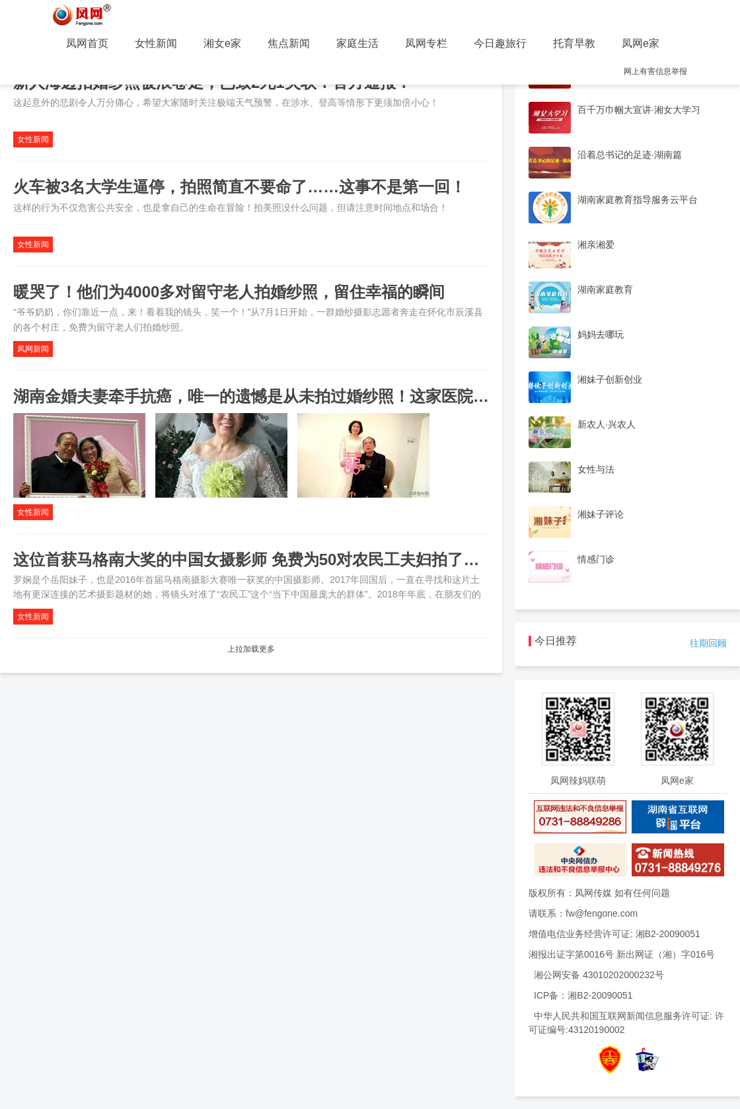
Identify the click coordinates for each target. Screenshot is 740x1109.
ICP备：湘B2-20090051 (583, 995)
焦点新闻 (289, 43)
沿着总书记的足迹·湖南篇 (629, 154)
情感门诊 (595, 559)
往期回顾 (708, 643)
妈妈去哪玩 (600, 334)
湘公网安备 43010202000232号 (599, 975)
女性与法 (595, 469)
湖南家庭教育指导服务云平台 (637, 199)
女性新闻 (156, 43)
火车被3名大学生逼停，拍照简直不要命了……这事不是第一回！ (239, 187)
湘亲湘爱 (595, 244)
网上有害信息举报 (655, 71)
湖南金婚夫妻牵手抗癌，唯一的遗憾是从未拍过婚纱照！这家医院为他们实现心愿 (298, 396)
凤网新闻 (33, 349)
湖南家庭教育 (605, 289)
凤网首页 (87, 43)
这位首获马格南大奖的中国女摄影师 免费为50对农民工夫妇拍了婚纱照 (262, 559)
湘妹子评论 (600, 514)
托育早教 (574, 43)
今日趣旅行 (500, 43)
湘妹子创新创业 (609, 379)
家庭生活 (357, 43)
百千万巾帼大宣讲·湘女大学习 (638, 109)
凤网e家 (640, 43)
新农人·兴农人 (606, 424)
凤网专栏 (426, 43)
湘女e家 (222, 43)
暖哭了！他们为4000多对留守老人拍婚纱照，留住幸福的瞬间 (229, 292)
